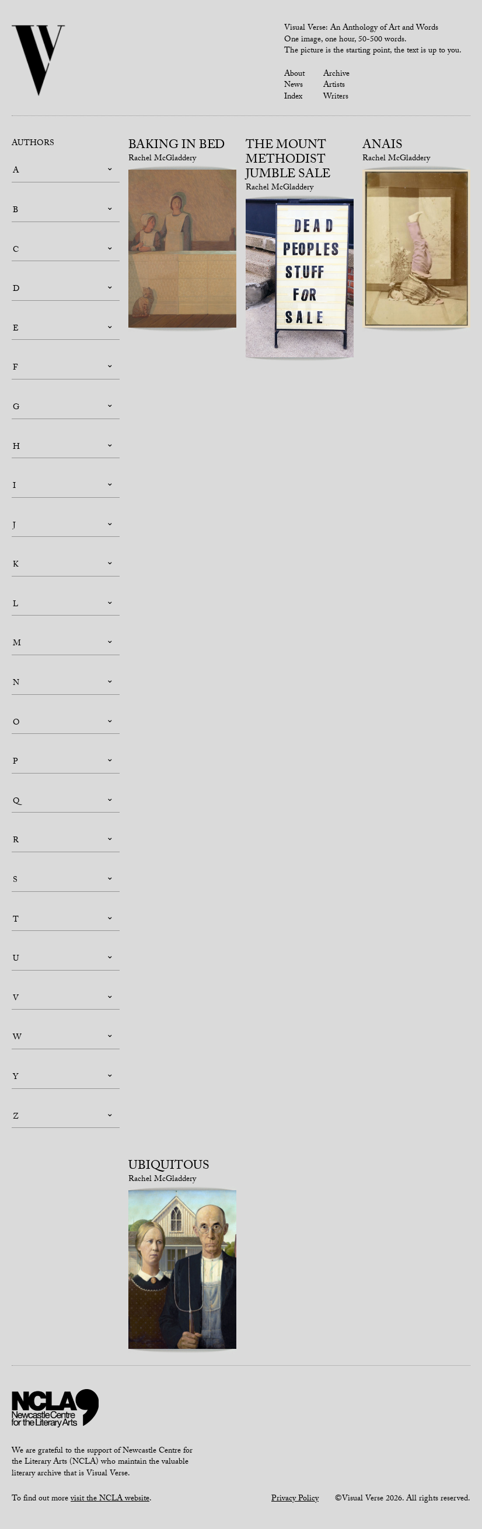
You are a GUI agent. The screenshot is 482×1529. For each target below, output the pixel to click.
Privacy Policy (295, 1499)
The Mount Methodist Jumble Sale (288, 161)
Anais (382, 146)
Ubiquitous (168, 1167)
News (293, 86)
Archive (336, 75)
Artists (334, 86)
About (294, 75)
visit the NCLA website (110, 1499)
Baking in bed (176, 146)
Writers (335, 97)
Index (293, 97)
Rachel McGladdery (162, 159)
